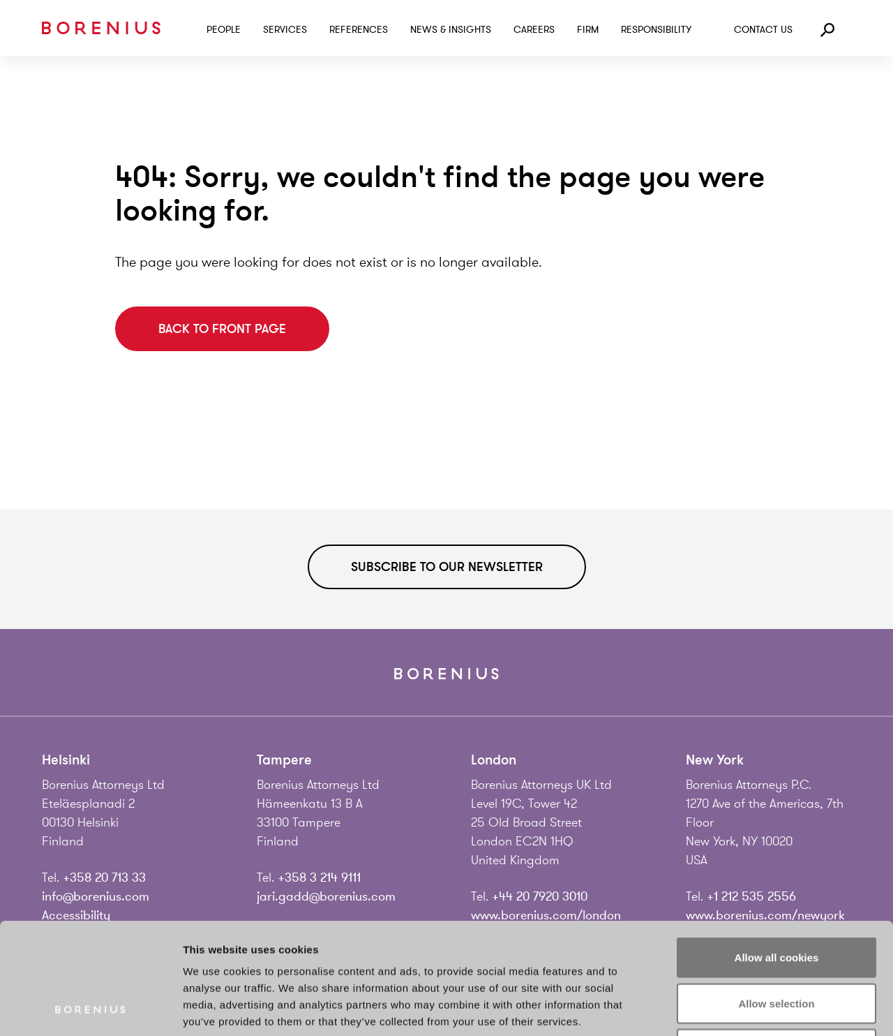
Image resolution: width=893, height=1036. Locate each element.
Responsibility (656, 29)
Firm (588, 29)
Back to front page (222, 328)
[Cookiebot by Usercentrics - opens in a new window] (90, 1008)
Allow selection (776, 899)
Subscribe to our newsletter (447, 566)
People (224, 29)
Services (285, 29)
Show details (732, 1008)
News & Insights (450, 29)
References (358, 29)
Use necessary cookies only (776, 944)
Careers (534, 29)
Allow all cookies (777, 853)
